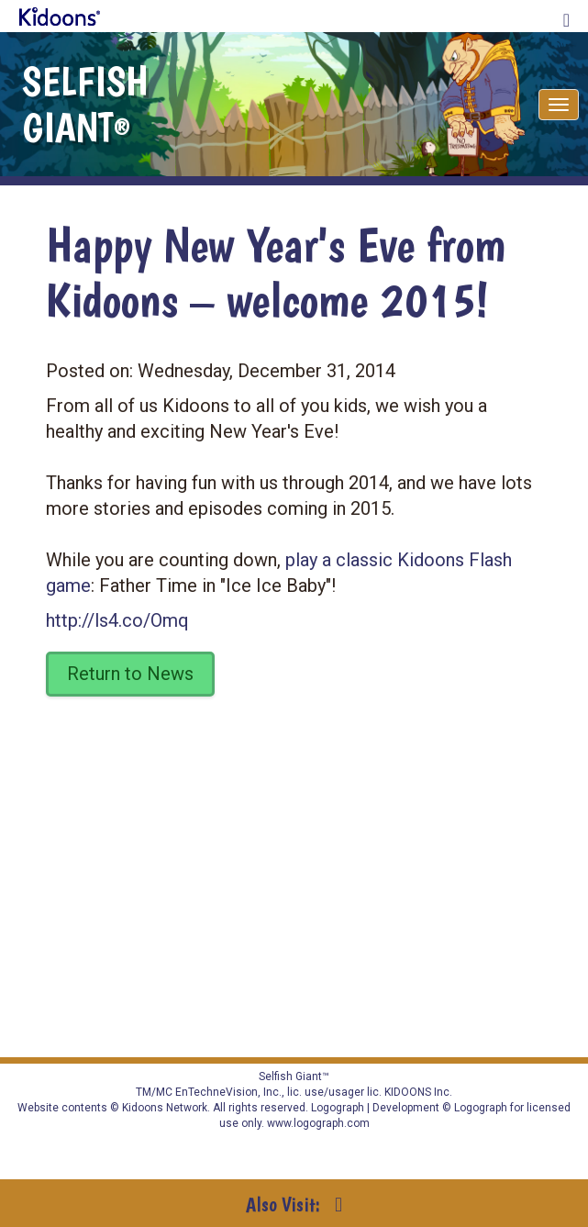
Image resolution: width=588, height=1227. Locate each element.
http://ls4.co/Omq (117, 620)
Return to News (130, 674)
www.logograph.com (317, 1123)
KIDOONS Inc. (418, 1092)
